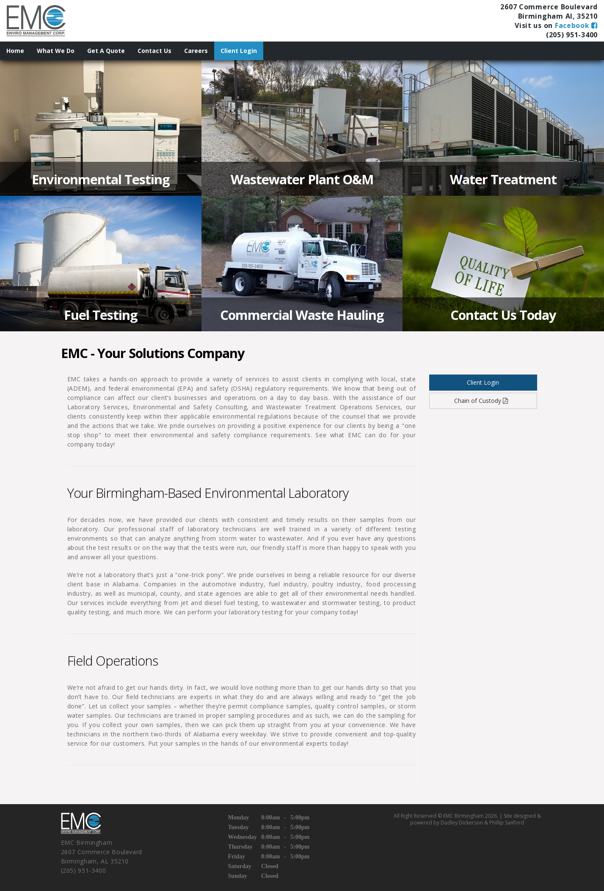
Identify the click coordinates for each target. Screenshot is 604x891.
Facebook (576, 25)
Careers (196, 51)
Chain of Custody (483, 401)
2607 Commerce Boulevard (549, 6)
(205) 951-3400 (572, 34)
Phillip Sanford (506, 822)
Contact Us (154, 51)
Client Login (239, 51)
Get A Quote (106, 51)
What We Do (55, 51)
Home (15, 51)
